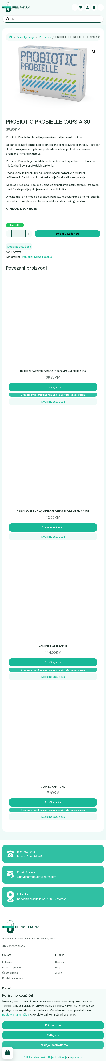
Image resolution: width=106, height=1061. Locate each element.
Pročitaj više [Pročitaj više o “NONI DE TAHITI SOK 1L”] (53, 662)
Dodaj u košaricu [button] (53, 527)
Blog (57, 967)
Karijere (60, 962)
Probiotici (45, 37)
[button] (93, 51)
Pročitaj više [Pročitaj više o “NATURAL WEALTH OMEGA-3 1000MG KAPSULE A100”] (53, 387)
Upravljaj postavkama (53, 1045)
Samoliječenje (26, 37)
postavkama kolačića (15, 1014)
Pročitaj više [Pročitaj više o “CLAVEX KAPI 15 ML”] (53, 802)
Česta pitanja (10, 973)
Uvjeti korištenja (57, 1057)
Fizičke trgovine (11, 967)
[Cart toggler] (94, 7)
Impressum (76, 1057)
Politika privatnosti (35, 1057)
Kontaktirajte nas (12, 978)
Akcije (58, 973)
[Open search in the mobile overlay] (53, 20)
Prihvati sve (53, 1025)
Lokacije (7, 962)
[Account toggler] (87, 7)
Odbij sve (53, 1035)
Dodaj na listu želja (19, 247)
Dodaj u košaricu (67, 234)
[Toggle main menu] (101, 7)
